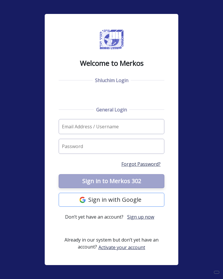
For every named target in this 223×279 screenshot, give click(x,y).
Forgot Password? (141, 164)
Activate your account (121, 247)
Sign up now (140, 217)
